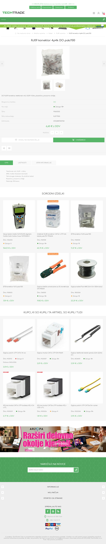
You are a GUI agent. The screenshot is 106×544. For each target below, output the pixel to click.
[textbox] (51, 19)
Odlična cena (35, 7)
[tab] (6, 162)
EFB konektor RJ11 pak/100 (13, 286)
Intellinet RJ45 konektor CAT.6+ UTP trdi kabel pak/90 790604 (51, 235)
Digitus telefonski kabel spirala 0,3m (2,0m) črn (86, 354)
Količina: (46, 132)
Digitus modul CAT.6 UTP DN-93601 (50, 353)
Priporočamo (47, 7)
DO (54, 102)
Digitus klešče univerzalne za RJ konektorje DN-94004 (53, 288)
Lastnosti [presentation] (22, 163)
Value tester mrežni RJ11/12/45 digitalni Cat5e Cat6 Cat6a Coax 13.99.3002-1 (17, 235)
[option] (46, 85)
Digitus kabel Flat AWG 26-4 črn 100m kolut (86, 286)
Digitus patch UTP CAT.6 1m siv (14, 353)
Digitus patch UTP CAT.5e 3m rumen (84, 405)
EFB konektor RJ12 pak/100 (81, 234)
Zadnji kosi (59, 7)
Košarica (103, 13)
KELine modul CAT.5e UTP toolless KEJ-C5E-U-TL (52, 406)
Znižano (71, 7)
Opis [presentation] (6, 163)
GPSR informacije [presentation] (43, 163)
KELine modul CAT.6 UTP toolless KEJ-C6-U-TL (18, 406)
